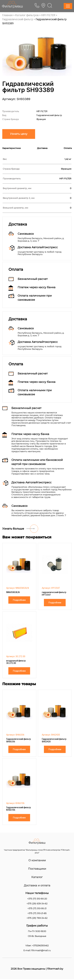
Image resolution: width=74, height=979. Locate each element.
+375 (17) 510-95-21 (37, 908)
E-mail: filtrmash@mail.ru (37, 950)
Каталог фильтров (27, 15)
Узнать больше (13, 528)
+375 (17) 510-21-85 (37, 913)
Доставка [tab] (42, 148)
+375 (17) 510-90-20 (37, 898)
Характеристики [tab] (11, 148)
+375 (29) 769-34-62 (37, 918)
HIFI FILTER (48, 15)
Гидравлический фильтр (17, 19)
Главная (7, 15)
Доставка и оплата (37, 885)
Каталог (37, 877)
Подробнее (19, 600)
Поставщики (37, 868)
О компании (37, 860)
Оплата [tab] (68, 148)
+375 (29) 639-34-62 (37, 903)
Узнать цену (18, 134)
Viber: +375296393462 (37, 945)
